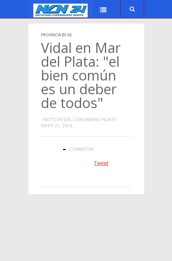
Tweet (101, 163)
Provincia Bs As (56, 34)
